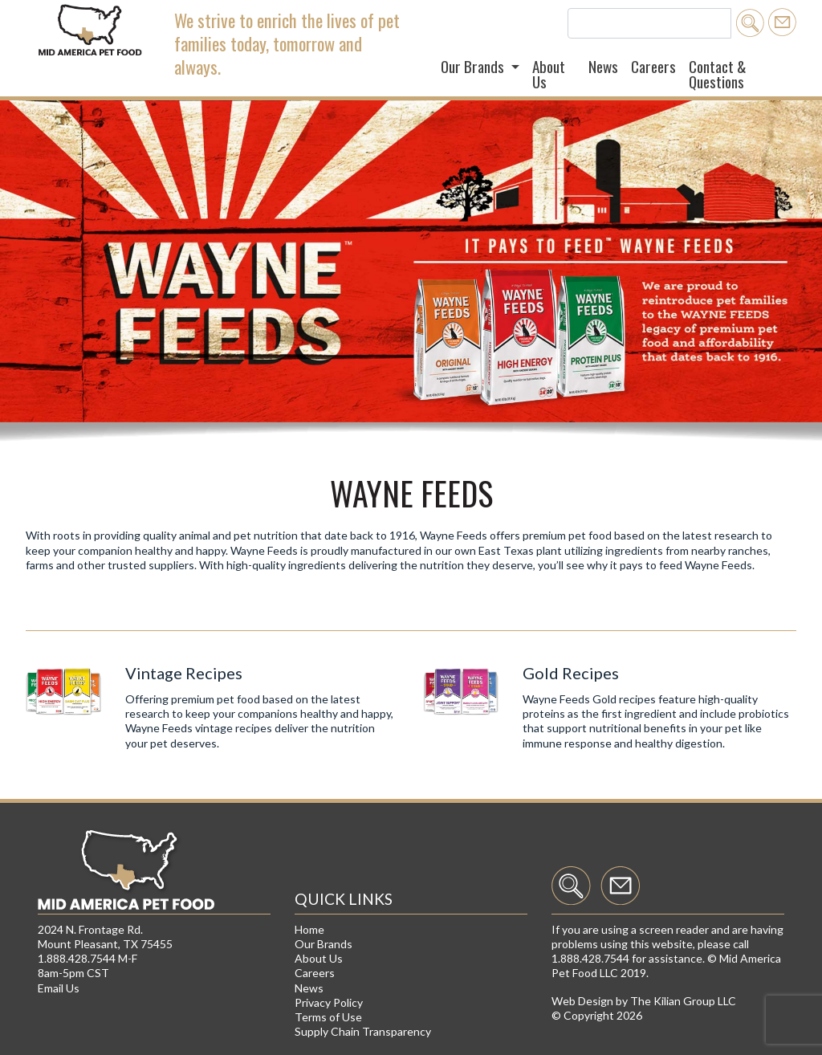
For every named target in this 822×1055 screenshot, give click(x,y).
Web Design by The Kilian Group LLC (643, 1001)
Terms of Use (328, 1017)
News (603, 66)
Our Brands (323, 944)
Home (309, 929)
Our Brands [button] (474, 66)
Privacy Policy (329, 1002)
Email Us (58, 988)
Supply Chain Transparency (363, 1031)
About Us (548, 74)
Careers (653, 66)
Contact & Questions (718, 74)
